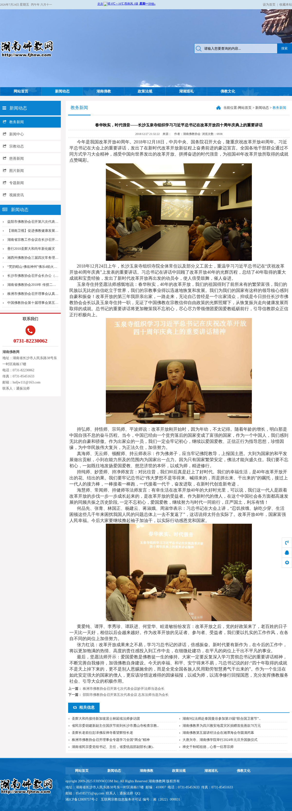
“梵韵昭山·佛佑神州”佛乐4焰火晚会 (34, 267)
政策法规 (145, 91)
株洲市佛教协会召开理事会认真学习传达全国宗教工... (47, 294)
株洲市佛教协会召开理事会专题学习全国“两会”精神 (111, 740)
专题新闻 (13, 183)
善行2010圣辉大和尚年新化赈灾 (31, 249)
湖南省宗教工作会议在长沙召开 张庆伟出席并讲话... (46, 240)
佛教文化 (227, 91)
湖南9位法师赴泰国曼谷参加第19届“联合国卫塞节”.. (221, 718)
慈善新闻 (13, 158)
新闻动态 (62, 91)
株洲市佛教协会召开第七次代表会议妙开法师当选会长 (123, 688)
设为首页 (269, 4)
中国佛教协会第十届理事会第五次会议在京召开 (43, 303)
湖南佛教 (103, 91)
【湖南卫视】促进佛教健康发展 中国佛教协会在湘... (46, 231)
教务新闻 (13, 122)
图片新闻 (13, 171)
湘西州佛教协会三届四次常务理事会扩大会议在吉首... (47, 258)
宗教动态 (13, 146)
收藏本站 (285, 4)
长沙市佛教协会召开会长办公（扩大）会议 (39, 276)
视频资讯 (13, 195)
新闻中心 (13, 134)
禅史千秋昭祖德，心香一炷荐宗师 (208, 747)
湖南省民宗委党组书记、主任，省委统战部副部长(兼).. (113, 747)
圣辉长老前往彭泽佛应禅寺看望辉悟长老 (102, 733)
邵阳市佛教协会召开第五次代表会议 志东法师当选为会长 (126, 695)
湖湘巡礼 (186, 91)
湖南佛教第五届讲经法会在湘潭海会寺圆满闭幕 (218, 733)
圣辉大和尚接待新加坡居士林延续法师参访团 (106, 718)
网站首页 (21, 91)
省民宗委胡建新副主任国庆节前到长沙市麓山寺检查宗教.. (115, 725)
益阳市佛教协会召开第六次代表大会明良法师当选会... (47, 222)
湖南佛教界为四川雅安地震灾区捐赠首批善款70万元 (221, 725)
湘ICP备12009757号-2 (81, 799)
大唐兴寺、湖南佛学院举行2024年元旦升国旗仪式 (219, 740)
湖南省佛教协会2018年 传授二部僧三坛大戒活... (43, 285)
